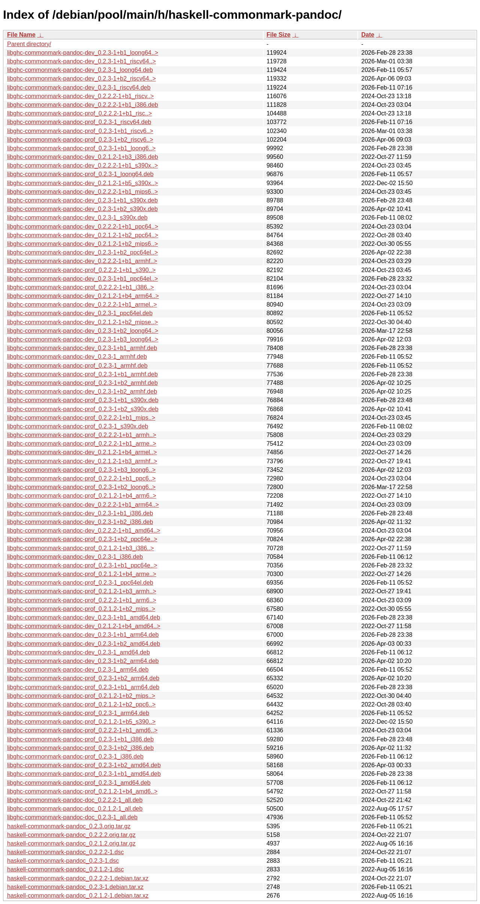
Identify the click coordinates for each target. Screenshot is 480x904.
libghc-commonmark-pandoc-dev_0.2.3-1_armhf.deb (77, 356)
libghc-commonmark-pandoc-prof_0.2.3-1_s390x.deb (77, 426)
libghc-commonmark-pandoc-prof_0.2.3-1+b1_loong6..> (81, 148)
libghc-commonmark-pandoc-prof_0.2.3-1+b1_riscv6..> (80, 131)
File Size (279, 34)
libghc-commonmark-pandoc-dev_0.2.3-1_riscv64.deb (78, 87)
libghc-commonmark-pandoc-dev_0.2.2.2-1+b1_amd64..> (83, 530)
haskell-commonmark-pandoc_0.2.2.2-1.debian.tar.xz (77, 878)
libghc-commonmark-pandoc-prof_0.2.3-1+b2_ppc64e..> (82, 539)
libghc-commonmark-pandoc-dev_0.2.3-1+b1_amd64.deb (83, 617)
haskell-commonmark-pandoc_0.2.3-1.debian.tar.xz (75, 887)
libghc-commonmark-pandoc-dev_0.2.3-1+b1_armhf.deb (82, 348)
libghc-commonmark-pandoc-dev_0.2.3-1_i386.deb (75, 557)
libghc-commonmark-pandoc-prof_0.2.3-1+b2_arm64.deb (83, 678)
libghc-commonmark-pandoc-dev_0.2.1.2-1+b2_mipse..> (82, 322)
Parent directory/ (29, 44)
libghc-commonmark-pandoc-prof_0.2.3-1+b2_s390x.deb (82, 409)
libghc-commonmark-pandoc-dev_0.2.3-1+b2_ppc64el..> (82, 252)
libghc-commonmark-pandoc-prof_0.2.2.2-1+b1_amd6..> (82, 730)
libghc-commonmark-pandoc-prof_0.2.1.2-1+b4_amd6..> (82, 791)
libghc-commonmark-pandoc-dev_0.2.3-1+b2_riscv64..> (81, 78)
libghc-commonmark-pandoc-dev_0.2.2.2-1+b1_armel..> (82, 304)
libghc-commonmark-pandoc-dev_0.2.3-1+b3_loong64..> (82, 339)
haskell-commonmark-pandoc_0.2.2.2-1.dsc (65, 852)
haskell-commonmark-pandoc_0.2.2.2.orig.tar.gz (71, 835)
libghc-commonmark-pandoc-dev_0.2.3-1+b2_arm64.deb (83, 661)
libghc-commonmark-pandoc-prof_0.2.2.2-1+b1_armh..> (81, 435)
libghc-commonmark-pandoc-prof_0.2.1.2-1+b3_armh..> (81, 591)
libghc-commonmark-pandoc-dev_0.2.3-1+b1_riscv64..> (81, 61)
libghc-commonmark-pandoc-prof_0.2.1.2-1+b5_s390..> (81, 721)
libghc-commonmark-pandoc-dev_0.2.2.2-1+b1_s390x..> (82, 165)
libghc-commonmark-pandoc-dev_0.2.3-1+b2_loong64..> (82, 331)
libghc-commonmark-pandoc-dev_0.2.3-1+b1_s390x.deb (82, 200)
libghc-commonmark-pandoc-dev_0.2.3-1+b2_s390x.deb (82, 209)
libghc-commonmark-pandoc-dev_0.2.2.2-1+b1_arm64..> (83, 504)
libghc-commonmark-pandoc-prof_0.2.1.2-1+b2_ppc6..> (81, 704)
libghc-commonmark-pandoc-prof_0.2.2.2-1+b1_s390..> (81, 270)
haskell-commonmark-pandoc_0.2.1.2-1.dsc (65, 869)
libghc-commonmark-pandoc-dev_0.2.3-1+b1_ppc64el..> (82, 278)
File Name (21, 34)
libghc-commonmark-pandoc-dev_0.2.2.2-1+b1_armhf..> (82, 261)
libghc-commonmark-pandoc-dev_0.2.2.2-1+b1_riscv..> (80, 96)
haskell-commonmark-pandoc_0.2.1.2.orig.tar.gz (71, 843)
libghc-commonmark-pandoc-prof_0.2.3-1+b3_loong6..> (81, 470)
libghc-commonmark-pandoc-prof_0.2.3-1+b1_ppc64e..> (82, 565)
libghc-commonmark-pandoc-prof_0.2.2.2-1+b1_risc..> (79, 113)
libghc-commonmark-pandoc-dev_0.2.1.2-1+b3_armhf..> (82, 461)
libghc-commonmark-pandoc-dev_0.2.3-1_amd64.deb (78, 652)
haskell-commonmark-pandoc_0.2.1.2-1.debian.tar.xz (77, 895)
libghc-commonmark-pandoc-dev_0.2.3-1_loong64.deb (80, 70)
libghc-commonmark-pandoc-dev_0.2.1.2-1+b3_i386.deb (82, 157)
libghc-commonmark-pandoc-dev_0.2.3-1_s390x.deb (77, 217)
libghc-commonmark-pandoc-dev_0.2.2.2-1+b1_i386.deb (82, 105)
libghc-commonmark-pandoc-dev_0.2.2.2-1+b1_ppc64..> (82, 226)
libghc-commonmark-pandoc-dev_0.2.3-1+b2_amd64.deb (83, 644)
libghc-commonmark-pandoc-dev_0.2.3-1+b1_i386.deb (80, 513)
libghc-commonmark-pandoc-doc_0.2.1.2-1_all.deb (74, 808)
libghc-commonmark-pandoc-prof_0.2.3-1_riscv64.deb (79, 122)
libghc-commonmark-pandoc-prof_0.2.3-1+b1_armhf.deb (82, 374)
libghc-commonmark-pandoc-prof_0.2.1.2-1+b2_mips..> (81, 609)
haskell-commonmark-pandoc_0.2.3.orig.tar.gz (68, 826)
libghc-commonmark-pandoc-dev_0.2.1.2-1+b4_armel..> (82, 452)
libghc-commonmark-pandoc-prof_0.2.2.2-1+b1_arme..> (81, 443)
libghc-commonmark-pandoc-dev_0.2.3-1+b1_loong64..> (82, 52)
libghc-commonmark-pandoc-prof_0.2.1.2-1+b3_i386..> (80, 548)
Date (367, 34)
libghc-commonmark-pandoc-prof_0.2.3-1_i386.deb (75, 756)
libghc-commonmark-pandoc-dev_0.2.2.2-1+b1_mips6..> (82, 192)
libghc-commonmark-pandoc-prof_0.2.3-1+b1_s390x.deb (82, 400)
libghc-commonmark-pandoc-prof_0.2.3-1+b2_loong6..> (81, 487)
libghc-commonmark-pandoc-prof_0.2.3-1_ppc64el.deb (80, 582)
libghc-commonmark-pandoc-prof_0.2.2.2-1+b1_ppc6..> (81, 478)
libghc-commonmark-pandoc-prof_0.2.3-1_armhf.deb (77, 365)
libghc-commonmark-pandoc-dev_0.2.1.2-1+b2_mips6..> (82, 244)
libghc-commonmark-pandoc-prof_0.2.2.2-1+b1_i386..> (80, 287)
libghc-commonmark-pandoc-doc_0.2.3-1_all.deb (72, 817)
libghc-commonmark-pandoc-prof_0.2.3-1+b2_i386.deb (80, 748)
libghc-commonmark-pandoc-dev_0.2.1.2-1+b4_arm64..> (83, 296)
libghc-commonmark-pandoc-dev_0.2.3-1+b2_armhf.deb (82, 391)
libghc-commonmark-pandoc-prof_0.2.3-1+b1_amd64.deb (84, 774)
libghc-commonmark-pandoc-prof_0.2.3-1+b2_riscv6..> (80, 139)
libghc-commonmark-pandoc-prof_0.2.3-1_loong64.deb (80, 174)
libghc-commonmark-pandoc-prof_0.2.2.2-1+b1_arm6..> (81, 600)
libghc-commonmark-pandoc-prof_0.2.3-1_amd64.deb (78, 783)
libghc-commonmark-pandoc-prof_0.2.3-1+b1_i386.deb (80, 739)
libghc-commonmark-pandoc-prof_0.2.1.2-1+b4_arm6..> (81, 495)
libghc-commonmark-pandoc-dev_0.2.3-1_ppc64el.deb (80, 313)
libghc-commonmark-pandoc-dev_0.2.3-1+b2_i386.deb (80, 522)
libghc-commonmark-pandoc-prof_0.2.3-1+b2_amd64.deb (84, 765)
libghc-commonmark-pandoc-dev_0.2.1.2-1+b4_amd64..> (83, 626)
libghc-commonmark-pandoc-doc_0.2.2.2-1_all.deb (74, 800)
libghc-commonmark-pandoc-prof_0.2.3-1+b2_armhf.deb (82, 383)
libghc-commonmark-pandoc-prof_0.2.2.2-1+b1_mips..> (81, 418)
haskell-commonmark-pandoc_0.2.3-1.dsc (63, 861)
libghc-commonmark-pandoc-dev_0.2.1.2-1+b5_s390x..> (82, 183)
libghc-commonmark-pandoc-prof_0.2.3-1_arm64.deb (78, 713)
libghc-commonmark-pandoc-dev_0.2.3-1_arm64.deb (77, 669)
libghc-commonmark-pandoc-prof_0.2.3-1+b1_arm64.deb (83, 687)
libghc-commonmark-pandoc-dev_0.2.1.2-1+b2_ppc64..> (82, 235)
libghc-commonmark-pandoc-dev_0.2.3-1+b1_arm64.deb (83, 635)
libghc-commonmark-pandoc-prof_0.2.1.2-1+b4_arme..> (81, 574)
